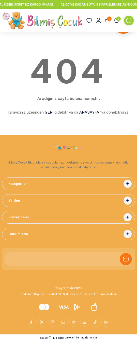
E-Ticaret (58, 337)
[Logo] (42, 20)
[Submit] (126, 259)
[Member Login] (98, 20)
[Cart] (107, 20)
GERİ (49, 112)
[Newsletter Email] (68, 259)
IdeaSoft (45, 337)
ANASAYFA (89, 112)
